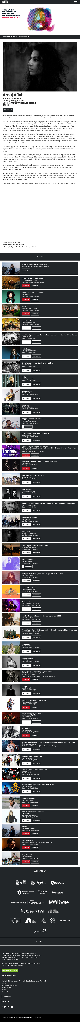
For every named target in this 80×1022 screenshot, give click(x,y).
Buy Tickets (8, 109)
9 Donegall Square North (12, 247)
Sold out (26, 299)
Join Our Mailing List (10, 970)
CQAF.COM (6, 37)
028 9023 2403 (6, 996)
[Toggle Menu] (75, 2)
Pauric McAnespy (32, 1017)
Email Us (5, 1001)
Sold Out (26, 285)
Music (14, 37)
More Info (26, 270)
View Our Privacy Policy (9, 975)
